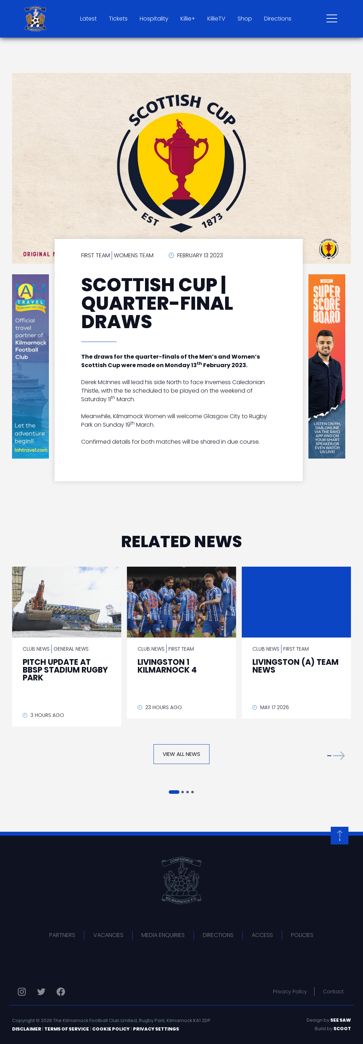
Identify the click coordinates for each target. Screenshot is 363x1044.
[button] (336, 755)
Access (262, 935)
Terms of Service (66, 1029)
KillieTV (216, 19)
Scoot (342, 1029)
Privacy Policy (290, 991)
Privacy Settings (156, 1029)
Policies (302, 935)
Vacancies (108, 935)
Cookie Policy (111, 1029)
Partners (62, 935)
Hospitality (154, 19)
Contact (333, 991)
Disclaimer (26, 1029)
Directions (277, 19)
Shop (245, 19)
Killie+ (187, 19)
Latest (88, 19)
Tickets (118, 19)
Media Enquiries (163, 935)
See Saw (340, 1020)
